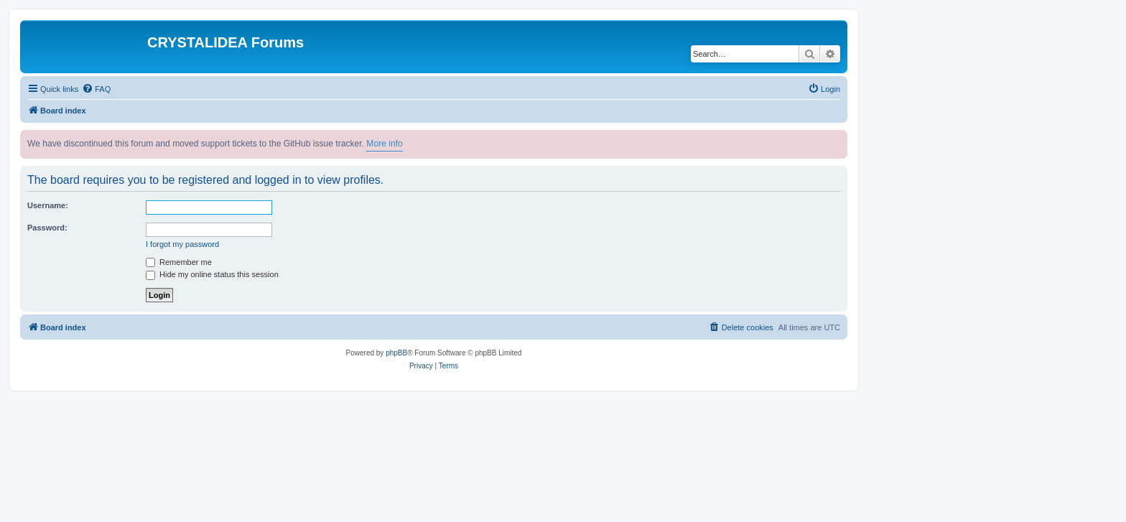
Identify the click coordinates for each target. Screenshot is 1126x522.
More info (384, 144)
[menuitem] (96, 89)
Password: (47, 227)
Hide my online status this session (212, 274)
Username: (47, 205)
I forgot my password (182, 244)
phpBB (396, 353)
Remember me (179, 262)
